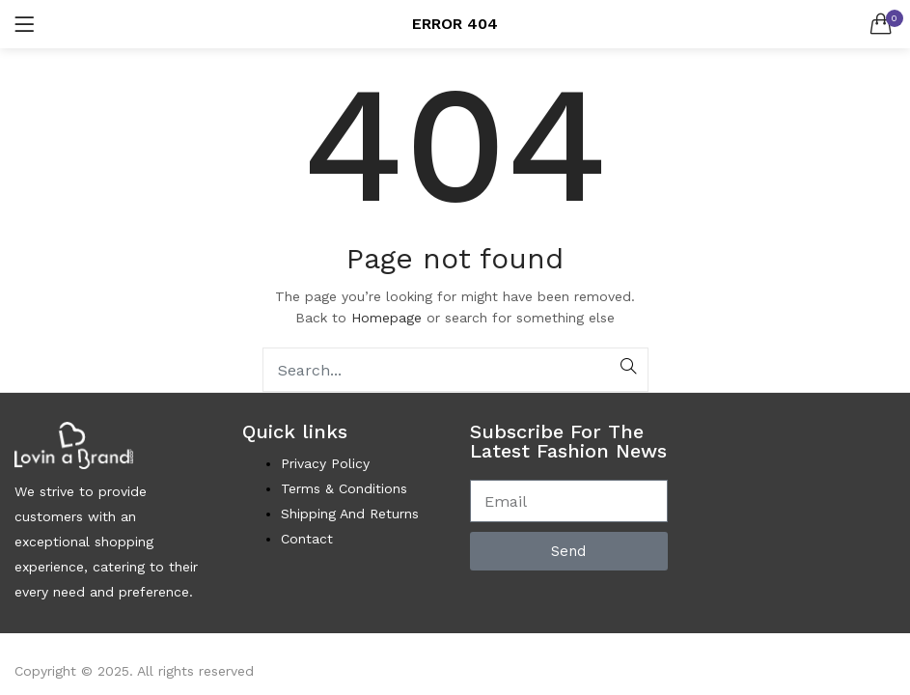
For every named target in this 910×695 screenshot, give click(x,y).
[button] (881, 24)
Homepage (386, 317)
